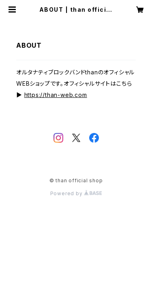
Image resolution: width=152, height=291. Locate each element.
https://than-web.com (55, 94)
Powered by (76, 193)
